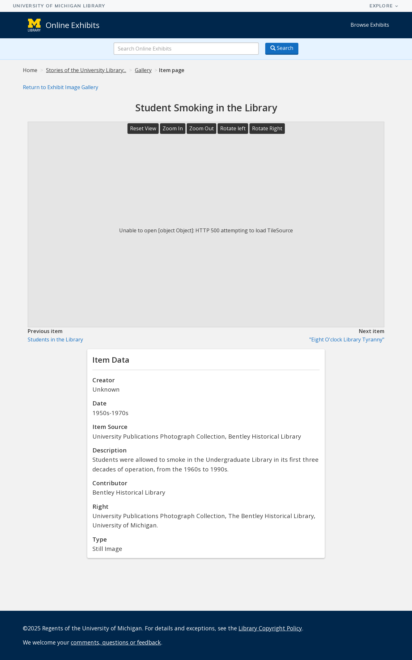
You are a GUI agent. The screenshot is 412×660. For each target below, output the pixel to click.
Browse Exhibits (370, 24)
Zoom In (173, 128)
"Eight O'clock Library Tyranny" (346, 339)
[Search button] (281, 49)
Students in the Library (55, 339)
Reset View (143, 128)
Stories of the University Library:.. (86, 70)
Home (30, 70)
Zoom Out (201, 128)
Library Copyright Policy (270, 628)
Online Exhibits (72, 25)
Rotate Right (267, 128)
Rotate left (233, 128)
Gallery (143, 70)
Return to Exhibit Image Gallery (60, 87)
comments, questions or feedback (116, 642)
